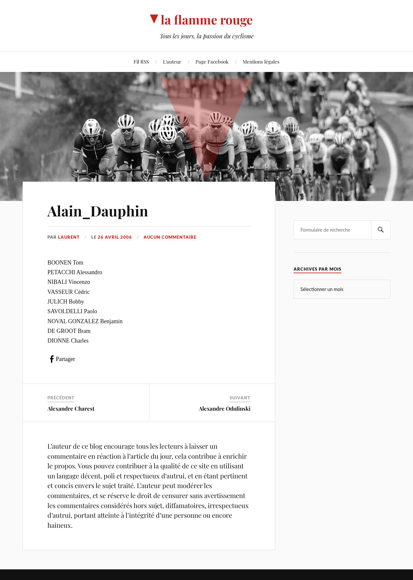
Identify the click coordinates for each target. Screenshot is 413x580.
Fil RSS (141, 61)
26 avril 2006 (115, 237)
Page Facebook (212, 61)
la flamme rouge (207, 19)
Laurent (69, 237)
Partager (65, 359)
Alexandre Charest (71, 408)
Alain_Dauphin (97, 210)
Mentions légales (261, 61)
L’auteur (172, 61)
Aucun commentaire (170, 237)
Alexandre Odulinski (224, 408)
